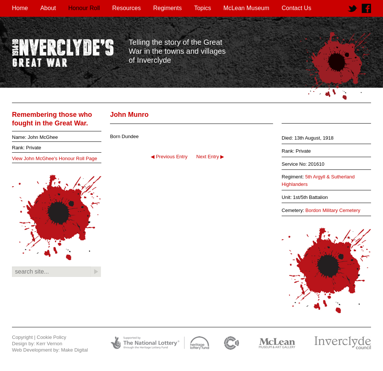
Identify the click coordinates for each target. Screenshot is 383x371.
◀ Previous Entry (169, 156)
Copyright (22, 337)
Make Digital (74, 350)
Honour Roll (84, 8)
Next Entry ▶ (210, 156)
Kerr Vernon (49, 343)
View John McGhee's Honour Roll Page (54, 158)
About (48, 8)
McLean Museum (246, 8)
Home (20, 8)
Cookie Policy (51, 337)
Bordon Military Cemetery (333, 210)
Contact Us (296, 8)
